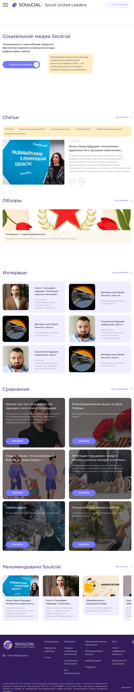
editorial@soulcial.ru (15, 655)
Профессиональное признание (109, 129)
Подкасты (90, 667)
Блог (114, 641)
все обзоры (121, 200)
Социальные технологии (60, 129)
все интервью (120, 272)
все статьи (122, 117)
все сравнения (119, 389)
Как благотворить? (83, 129)
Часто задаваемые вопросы (118, 651)
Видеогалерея (93, 660)
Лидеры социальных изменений (32, 129)
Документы (126, 687)
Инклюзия (9, 129)
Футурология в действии (15, 134)
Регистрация (51, 641)
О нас (47, 657)
